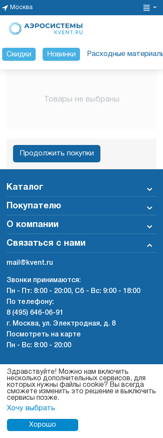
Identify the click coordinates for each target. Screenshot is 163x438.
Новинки (61, 54)
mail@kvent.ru (30, 263)
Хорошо (42, 425)
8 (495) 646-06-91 (35, 313)
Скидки (19, 54)
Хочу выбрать (31, 408)
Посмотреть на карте (44, 335)
